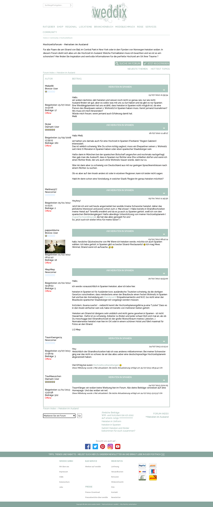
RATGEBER (49, 27)
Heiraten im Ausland (66, 73)
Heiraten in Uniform (111, 421)
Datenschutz (64, 482)
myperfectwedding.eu (83, 217)
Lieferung (115, 467)
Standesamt (110, 297)
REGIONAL (71, 27)
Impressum (63, 472)
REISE (140, 27)
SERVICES (151, 27)
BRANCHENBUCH (103, 27)
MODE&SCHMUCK (125, 27)
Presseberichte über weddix (96, 497)
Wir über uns (64, 467)
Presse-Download (92, 492)
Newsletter (116, 497)
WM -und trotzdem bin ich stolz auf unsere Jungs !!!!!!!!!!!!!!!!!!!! (118, 416)
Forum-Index (49, 73)
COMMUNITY (50, 32)
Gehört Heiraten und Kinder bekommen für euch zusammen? (118, 429)
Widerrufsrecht (117, 482)
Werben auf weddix (93, 467)
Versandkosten (117, 472)
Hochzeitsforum (66, 38)
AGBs (61, 477)
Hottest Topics (160, 69)
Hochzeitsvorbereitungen (106, 365)
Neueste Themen (138, 69)
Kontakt (114, 492)
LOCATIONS (85, 27)
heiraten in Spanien (111, 424)
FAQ (112, 487)
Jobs (61, 487)
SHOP (60, 27)
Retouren (115, 477)
